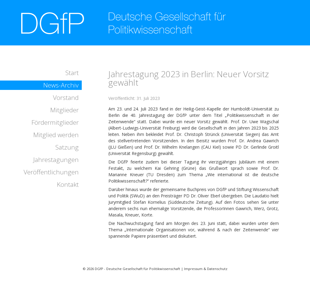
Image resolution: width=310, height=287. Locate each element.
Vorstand (66, 97)
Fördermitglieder (55, 122)
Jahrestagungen (56, 159)
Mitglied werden (56, 134)
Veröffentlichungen (51, 172)
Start (72, 72)
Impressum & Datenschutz (205, 268)
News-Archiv (61, 85)
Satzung (67, 147)
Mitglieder (64, 110)
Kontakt (68, 184)
